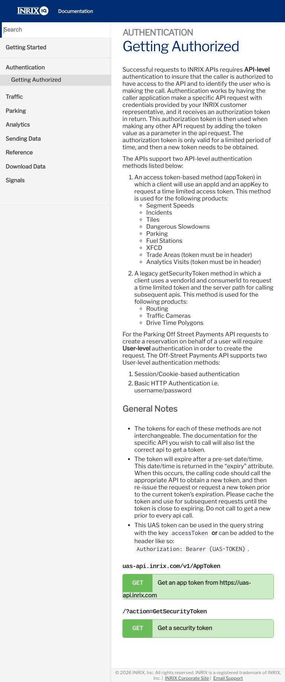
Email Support (228, 678)
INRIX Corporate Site (187, 678)
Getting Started (26, 47)
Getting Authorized (36, 79)
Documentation (75, 11)
